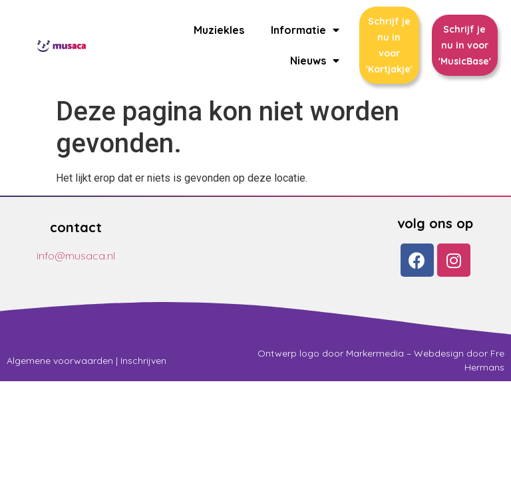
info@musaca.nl (76, 255)
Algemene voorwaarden (60, 361)
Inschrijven (143, 361)
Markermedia (375, 353)
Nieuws (314, 61)
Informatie (305, 30)
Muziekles (219, 30)
